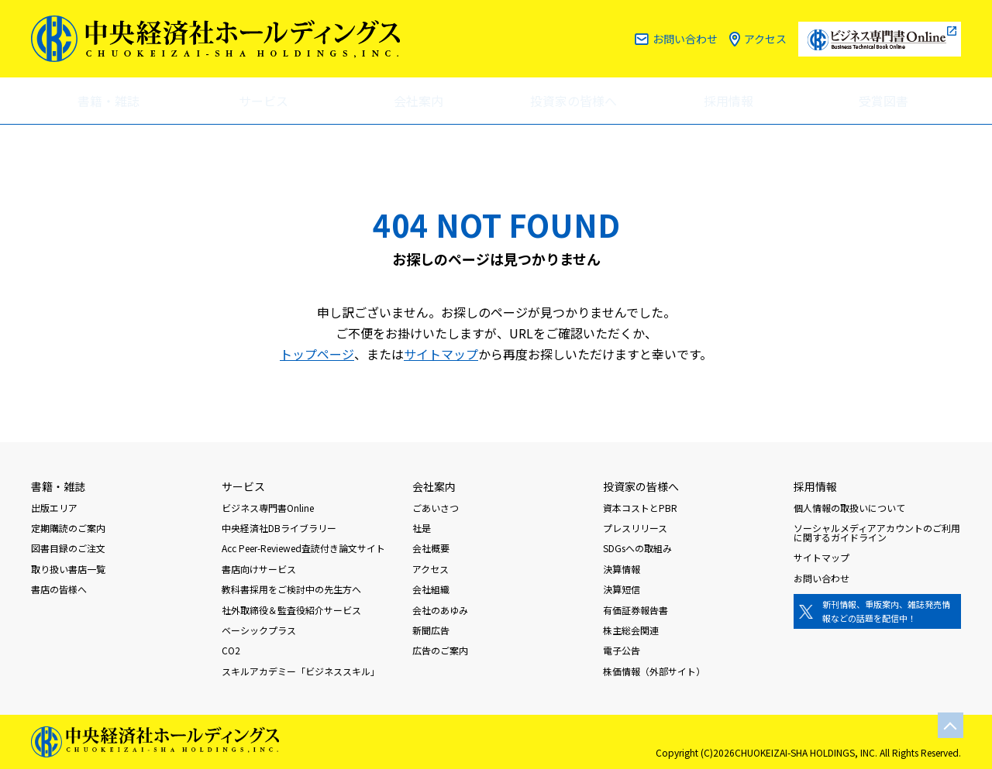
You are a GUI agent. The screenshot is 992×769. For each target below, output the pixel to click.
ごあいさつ (435, 507)
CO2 (231, 650)
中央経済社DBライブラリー (279, 527)
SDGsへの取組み (637, 547)
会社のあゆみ (440, 609)
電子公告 (621, 650)
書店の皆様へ (59, 589)
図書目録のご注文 (68, 547)
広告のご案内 (440, 650)
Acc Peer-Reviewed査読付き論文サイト (303, 547)
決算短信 (621, 589)
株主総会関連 (631, 630)
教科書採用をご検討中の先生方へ (291, 589)
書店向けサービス (259, 568)
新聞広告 (431, 630)
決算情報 (621, 568)
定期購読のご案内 (68, 527)
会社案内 (418, 100)
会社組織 (431, 589)
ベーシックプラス (259, 630)
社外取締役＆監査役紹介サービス (291, 609)
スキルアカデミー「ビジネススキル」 (301, 671)
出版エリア (54, 507)
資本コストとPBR (640, 507)
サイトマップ (441, 354)
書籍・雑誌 (109, 100)
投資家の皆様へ (573, 100)
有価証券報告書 (635, 609)
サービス (263, 100)
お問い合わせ (685, 38)
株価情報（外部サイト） (654, 671)
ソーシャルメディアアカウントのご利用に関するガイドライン (877, 532)
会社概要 (431, 547)
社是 (421, 527)
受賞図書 (883, 100)
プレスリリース (635, 527)
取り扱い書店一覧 (68, 568)
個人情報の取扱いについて (849, 507)
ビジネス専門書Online (268, 507)
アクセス (765, 38)
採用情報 (728, 100)
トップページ (317, 354)
